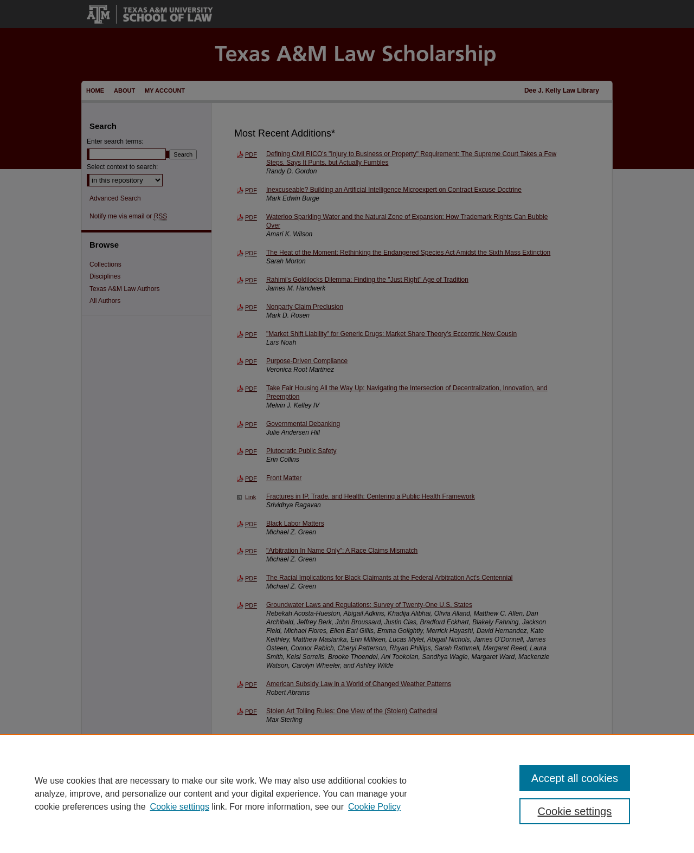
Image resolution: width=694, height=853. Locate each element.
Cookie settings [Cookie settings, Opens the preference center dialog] (575, 811)
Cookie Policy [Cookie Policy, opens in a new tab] (374, 806)
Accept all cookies (574, 778)
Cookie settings (179, 806)
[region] (347, 793)
